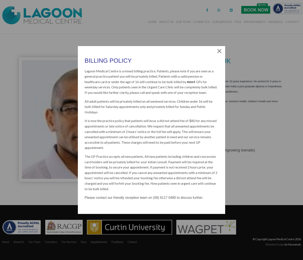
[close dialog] (219, 50)
